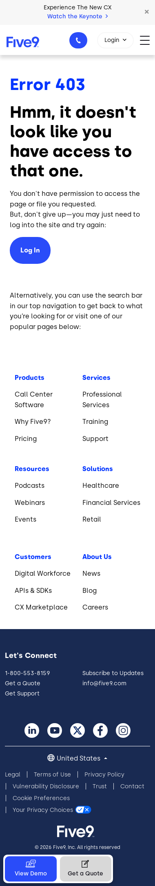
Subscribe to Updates (113, 673)
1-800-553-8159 (79, 42)
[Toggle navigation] (147, 39)
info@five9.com (104, 683)
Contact (132, 786)
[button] (147, 12)
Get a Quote (22, 683)
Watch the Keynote (77, 16)
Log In (30, 250)
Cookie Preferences (41, 798)
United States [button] (79, 758)
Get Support (22, 693)
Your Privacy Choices (43, 810)
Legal (12, 774)
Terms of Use (52, 774)
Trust (100, 786)
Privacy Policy (104, 774)
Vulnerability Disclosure (46, 786)
